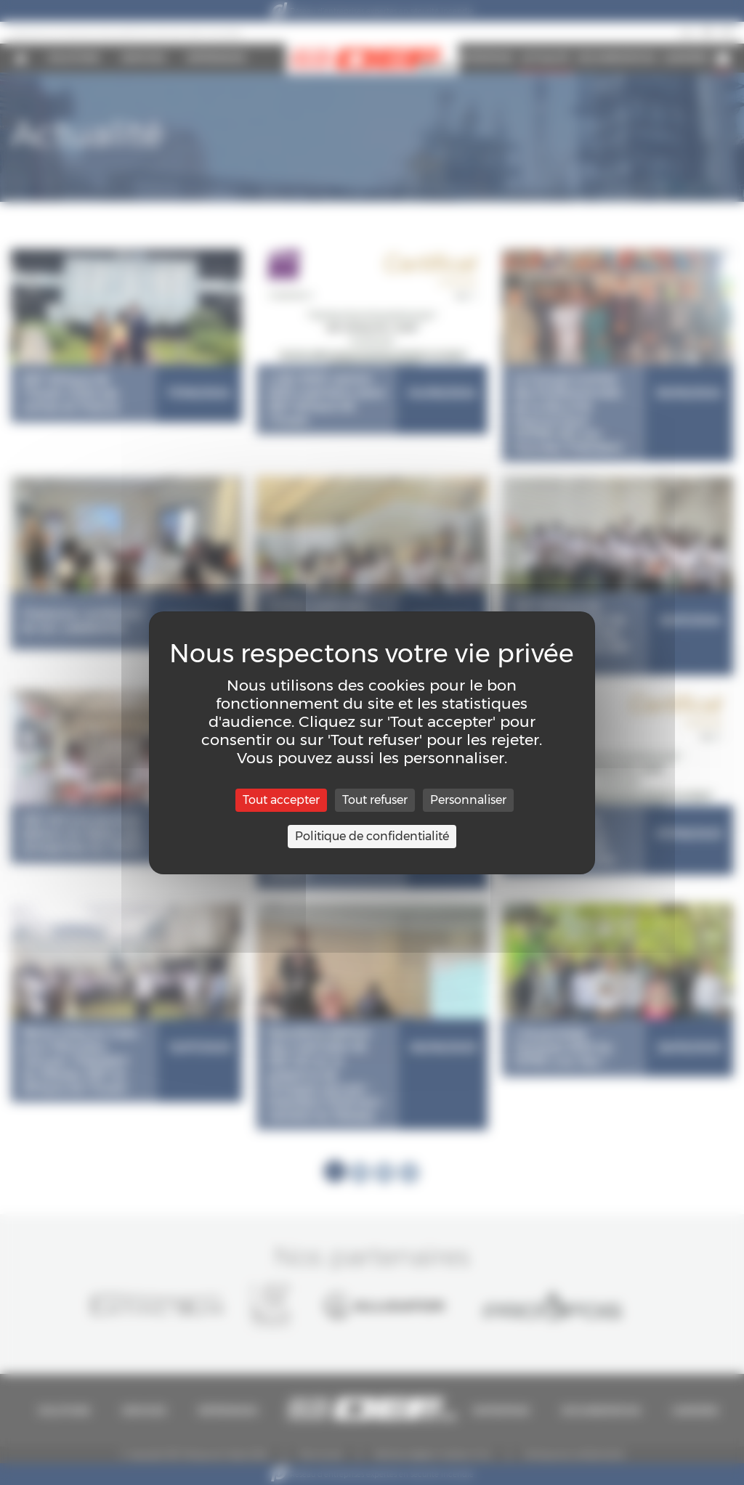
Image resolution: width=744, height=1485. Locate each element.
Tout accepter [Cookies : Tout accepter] (281, 800)
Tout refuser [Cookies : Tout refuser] (375, 800)
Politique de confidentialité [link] (372, 836)
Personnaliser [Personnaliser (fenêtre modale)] (468, 800)
